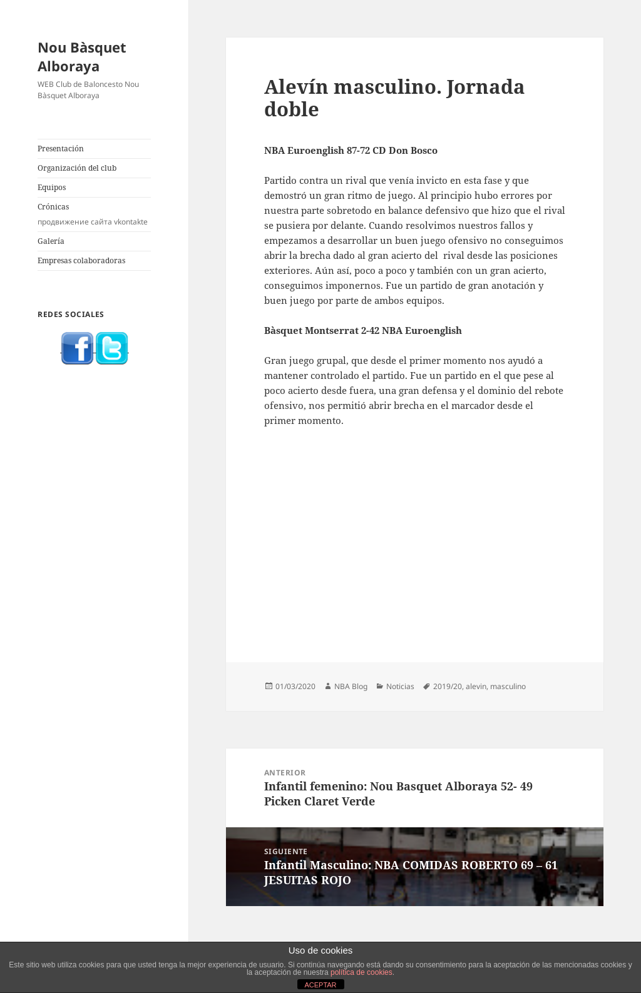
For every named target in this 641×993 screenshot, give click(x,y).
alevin (476, 686)
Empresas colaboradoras (81, 260)
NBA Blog (350, 686)
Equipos (52, 187)
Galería (51, 241)
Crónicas (94, 214)
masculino (508, 686)
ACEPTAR (320, 985)
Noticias (400, 686)
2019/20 (447, 686)
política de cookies (361, 972)
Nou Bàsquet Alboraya (82, 56)
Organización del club (77, 168)
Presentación (61, 148)
